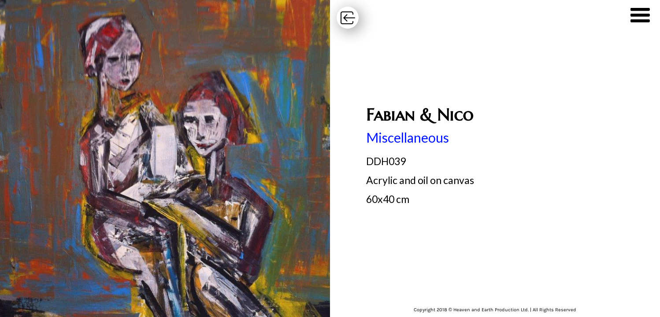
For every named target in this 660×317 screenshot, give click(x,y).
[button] (640, 17)
